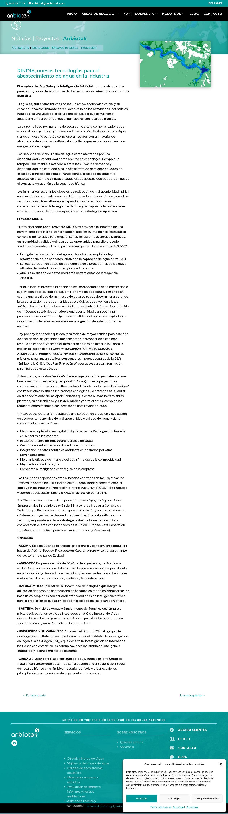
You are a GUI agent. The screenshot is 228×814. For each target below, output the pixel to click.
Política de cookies (160, 807)
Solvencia (127, 753)
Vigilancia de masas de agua (88, 792)
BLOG (194, 14)
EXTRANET (215, 3)
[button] (221, 764)
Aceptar (141, 798)
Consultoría (20, 47)
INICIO (72, 14)
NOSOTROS (171, 14)
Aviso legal (179, 807)
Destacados (41, 47)
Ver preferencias (207, 798)
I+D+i (127, 14)
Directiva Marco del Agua (85, 787)
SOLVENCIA (144, 14)
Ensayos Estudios (65, 47)
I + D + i (184, 739)
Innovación (88, 47)
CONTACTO (212, 14)
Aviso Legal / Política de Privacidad (120, 806)
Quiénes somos (131, 748)
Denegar (174, 798)
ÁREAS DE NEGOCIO (98, 14)
